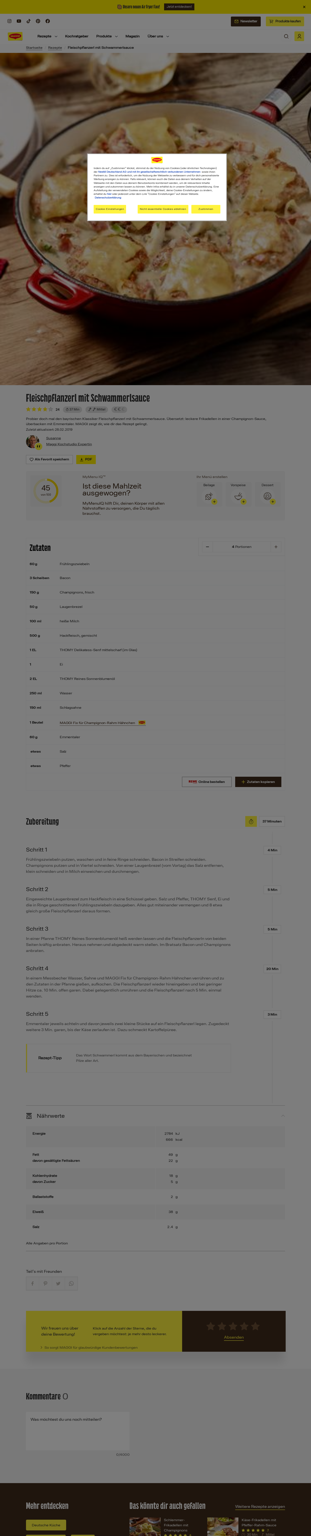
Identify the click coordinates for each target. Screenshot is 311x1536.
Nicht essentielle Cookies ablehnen (163, 209)
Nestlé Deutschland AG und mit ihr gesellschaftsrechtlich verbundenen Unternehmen (149, 171)
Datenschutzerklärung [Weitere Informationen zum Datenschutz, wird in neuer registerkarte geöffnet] (108, 197)
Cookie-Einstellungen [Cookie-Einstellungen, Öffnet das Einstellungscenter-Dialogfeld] (110, 209)
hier (109, 193)
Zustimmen (205, 209)
